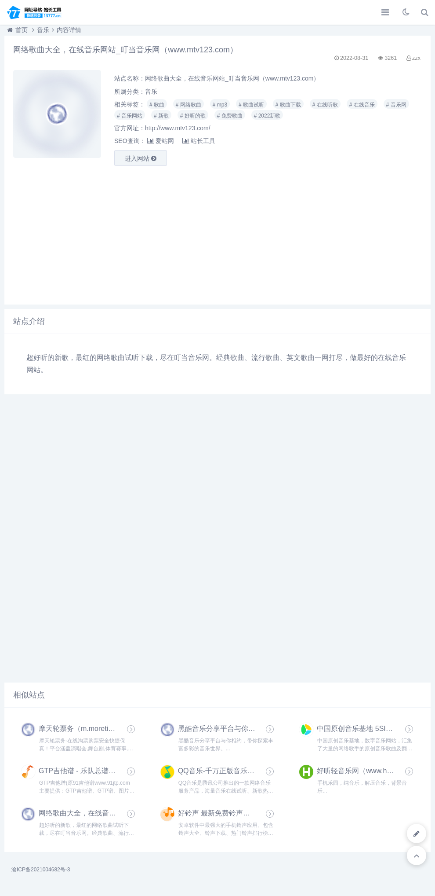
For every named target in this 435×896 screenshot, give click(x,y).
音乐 (43, 29)
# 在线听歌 (325, 105)
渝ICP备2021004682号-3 (40, 870)
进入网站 (140, 158)
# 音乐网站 (129, 116)
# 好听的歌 (193, 116)
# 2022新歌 (267, 116)
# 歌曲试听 (251, 105)
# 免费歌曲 (230, 116)
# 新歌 (161, 116)
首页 (21, 29)
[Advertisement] (217, 234)
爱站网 (160, 140)
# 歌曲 (156, 105)
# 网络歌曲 (188, 105)
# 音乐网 (396, 105)
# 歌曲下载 (288, 105)
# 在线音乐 (362, 105)
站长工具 (198, 140)
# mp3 (220, 105)
